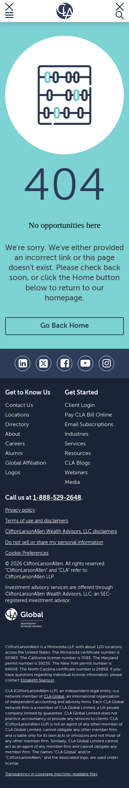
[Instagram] (106, 363)
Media (72, 482)
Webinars (76, 473)
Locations (17, 415)
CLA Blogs (77, 463)
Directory (17, 425)
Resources (78, 453)
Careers (15, 444)
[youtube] (85, 363)
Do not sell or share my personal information (54, 542)
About (12, 434)
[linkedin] (22, 363)
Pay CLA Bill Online (88, 415)
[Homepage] (64, 11)
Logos (12, 473)
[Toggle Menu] (9, 11)
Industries (76, 434)
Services (75, 444)
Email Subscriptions (89, 425)
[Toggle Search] (120, 11)
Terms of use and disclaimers (36, 521)
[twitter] (43, 363)
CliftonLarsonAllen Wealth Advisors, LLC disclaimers (61, 531)
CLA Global (54, 697)
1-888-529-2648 (57, 498)
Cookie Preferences (27, 553)
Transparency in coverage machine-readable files (51, 774)
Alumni (14, 453)
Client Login (80, 405)
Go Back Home (64, 326)
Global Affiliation (25, 463)
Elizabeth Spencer (37, 680)
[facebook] (64, 363)
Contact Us (19, 405)
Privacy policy (20, 510)
